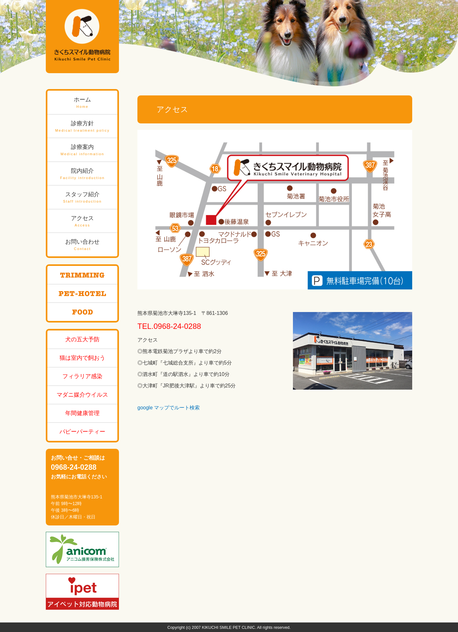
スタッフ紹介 (82, 197)
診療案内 (82, 150)
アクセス (82, 221)
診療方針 (82, 126)
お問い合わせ (82, 245)
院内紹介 (82, 174)
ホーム (82, 102)
